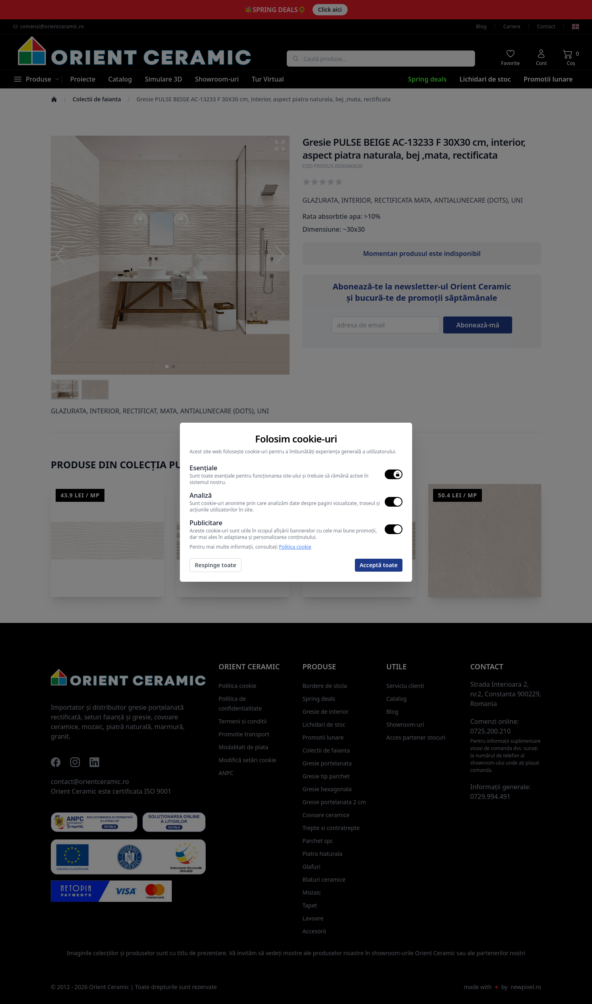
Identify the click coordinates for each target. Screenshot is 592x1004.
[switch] (393, 474)
